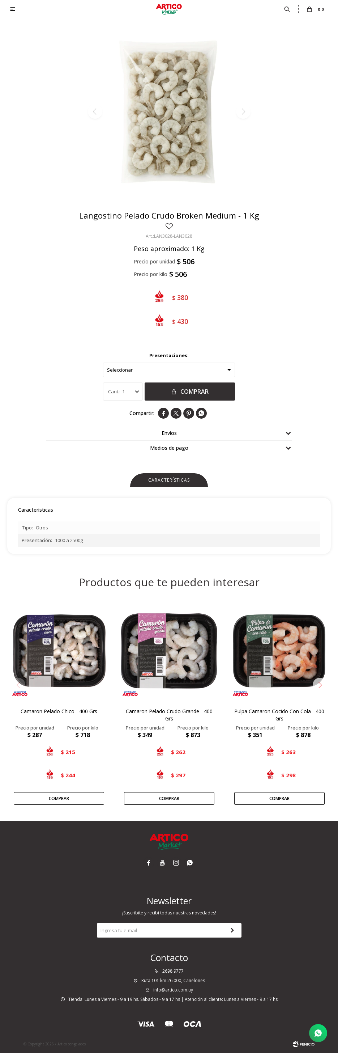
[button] (320, 685)
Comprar (194, 392)
